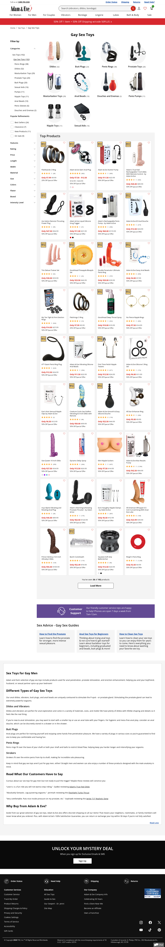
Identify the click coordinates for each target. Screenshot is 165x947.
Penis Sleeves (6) (22, 105)
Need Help (52, 881)
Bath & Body (133, 15)
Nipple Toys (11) (22, 96)
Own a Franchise (91, 913)
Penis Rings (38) (21, 64)
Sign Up (82, 860)
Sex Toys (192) (18, 54)
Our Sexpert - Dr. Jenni (54, 903)
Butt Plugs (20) (21, 82)
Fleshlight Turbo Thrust (78, 792)
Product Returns (11, 903)
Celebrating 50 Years (93, 899)
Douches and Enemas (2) (25, 110)
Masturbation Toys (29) (25, 73)
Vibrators (65, 15)
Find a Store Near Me (93, 903)
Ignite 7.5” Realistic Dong (97, 798)
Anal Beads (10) (21, 101)
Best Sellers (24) (22, 122)
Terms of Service (11, 921)
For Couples (49, 15)
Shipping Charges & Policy (15, 908)
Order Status (111, 2)
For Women (15, 15)
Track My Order (11, 899)
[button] (96, 585)
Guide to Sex (49, 899)
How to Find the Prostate (52, 634)
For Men (32, 15)
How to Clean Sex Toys (131, 634)
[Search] (97, 8)
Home (12, 28)
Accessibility (9, 926)
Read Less (154, 822)
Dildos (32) (19, 68)
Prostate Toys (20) (22, 78)
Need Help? (149, 2)
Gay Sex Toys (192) (21, 59)
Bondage (82, 15)
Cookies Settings (11, 917)
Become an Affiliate (92, 908)
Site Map (48, 908)
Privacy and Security (13, 913)
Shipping (125, 2)
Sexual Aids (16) (21, 87)
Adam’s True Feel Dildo (79, 786)
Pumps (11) (19, 92)
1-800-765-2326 (24, 2)
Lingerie (99, 15)
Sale (149, 15)
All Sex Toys (49, 894)
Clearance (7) (20, 127)
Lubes (116, 15)
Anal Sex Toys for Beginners (93, 634)
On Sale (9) (19, 136)
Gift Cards (8, 931)
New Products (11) (23, 131)
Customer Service (12, 894)
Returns (136, 2)
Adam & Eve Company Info (95, 894)
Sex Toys (21, 28)
